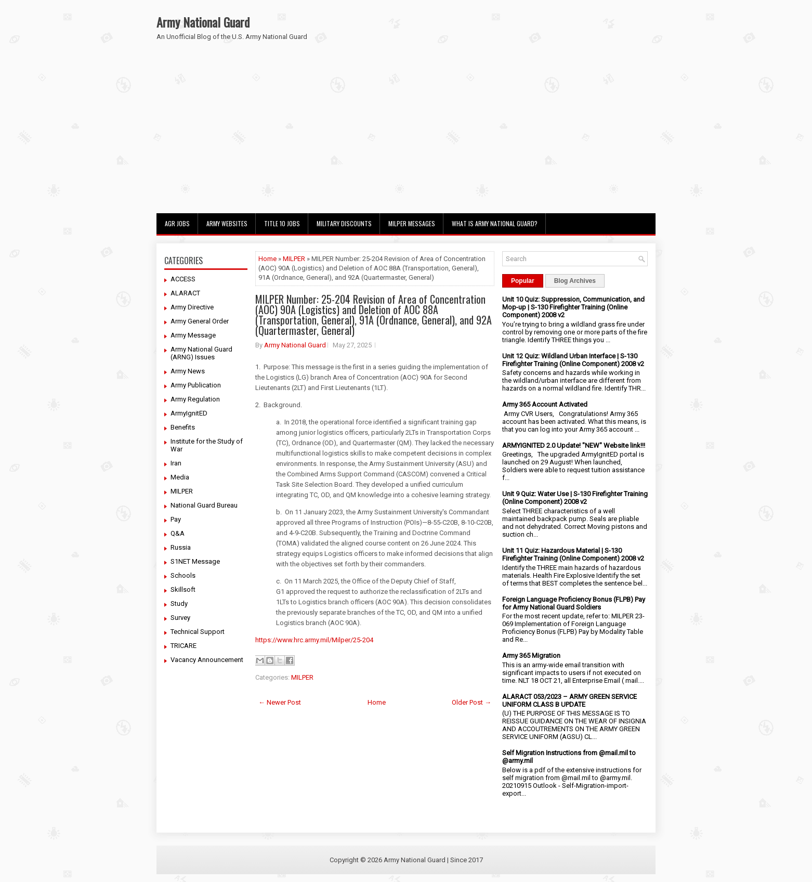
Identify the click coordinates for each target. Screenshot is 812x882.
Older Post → (471, 702)
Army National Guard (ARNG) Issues (201, 353)
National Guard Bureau (204, 505)
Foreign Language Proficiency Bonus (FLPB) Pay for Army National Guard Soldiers (573, 603)
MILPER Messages (411, 223)
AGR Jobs (177, 223)
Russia (181, 547)
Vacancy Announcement (207, 660)
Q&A (178, 533)
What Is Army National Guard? (495, 223)
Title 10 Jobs (282, 223)
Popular (522, 280)
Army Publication (196, 385)
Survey (180, 617)
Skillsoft (183, 589)
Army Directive (192, 307)
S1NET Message (195, 561)
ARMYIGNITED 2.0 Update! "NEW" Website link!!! (573, 445)
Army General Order (200, 321)
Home (267, 259)
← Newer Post (279, 702)
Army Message (193, 335)
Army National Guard (203, 21)
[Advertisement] (406, 135)
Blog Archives (575, 280)
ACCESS (183, 279)
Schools (183, 575)
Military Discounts (344, 223)
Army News (188, 371)
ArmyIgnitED (189, 413)
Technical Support (198, 631)
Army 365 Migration (531, 655)
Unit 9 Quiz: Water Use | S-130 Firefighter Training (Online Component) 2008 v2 (575, 497)
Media (180, 477)
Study (179, 603)
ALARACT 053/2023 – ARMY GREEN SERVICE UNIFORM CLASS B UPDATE (569, 700)
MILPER (182, 491)
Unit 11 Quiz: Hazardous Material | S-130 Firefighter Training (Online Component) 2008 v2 (573, 554)
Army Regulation (195, 399)
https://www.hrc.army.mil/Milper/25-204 (314, 640)
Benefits (183, 427)
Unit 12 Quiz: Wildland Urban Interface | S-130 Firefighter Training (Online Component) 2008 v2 (573, 360)
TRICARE (184, 646)
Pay (176, 519)
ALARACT (185, 293)
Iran (176, 463)
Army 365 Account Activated (544, 404)
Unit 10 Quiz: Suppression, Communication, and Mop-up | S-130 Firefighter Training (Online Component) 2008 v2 (573, 307)
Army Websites (226, 223)
